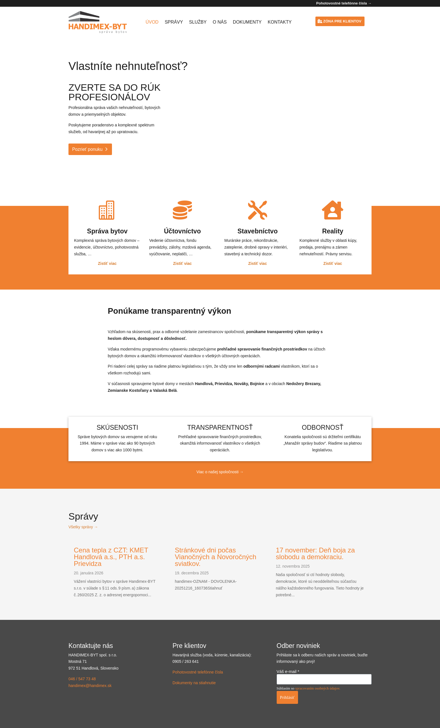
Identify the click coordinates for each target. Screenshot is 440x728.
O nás (220, 22)
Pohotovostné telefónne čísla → (344, 3)
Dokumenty (247, 22)
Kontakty (280, 22)
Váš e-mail (288, 671)
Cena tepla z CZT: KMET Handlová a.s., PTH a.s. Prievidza (111, 556)
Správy (174, 22)
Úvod (152, 22)
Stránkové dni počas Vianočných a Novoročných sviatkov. (215, 556)
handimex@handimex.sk (90, 685)
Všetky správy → (83, 527)
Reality (332, 231)
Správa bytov (107, 231)
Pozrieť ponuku (87, 149)
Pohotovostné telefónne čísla (198, 672)
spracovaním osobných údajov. (317, 688)
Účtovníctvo (182, 231)
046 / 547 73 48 (82, 679)
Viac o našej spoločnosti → (220, 472)
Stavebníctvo (257, 231)
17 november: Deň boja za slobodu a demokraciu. (315, 553)
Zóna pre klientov (342, 21)
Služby (198, 22)
